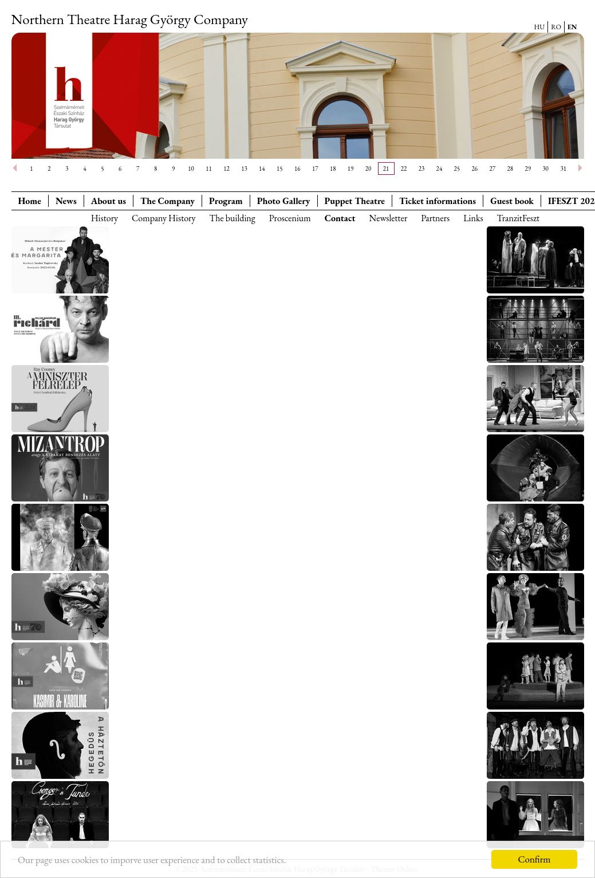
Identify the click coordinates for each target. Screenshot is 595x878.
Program (226, 201)
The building (232, 218)
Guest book (512, 201)
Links (473, 218)
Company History (163, 218)
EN (572, 27)
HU (539, 27)
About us (108, 201)
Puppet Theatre (355, 201)
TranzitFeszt (518, 218)
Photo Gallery (283, 201)
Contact (340, 218)
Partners (435, 218)
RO (556, 27)
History (104, 218)
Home (29, 201)
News (66, 201)
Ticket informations (437, 201)
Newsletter (388, 218)
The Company (167, 201)
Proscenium (290, 218)
